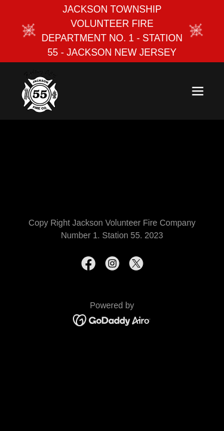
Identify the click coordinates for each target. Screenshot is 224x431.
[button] (198, 91)
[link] (40, 91)
